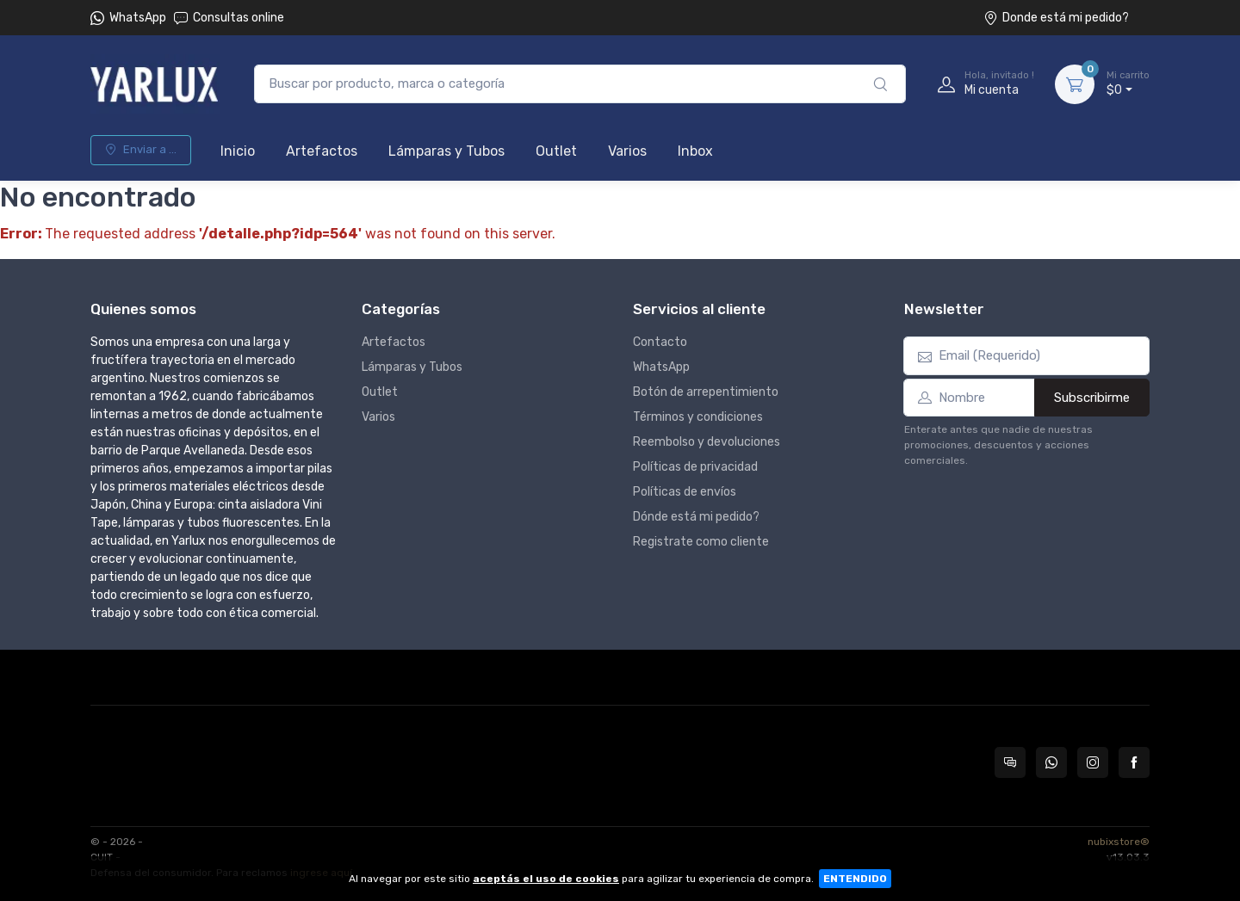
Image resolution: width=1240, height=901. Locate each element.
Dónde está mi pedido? (696, 516)
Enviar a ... (141, 149)
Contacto (660, 342)
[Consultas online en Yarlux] (1010, 762)
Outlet (556, 151)
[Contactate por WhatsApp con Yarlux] (1051, 762)
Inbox (695, 151)
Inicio (237, 151)
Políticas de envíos (684, 491)
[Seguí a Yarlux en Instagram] (1092, 762)
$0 (1128, 83)
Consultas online (229, 17)
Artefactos (321, 151)
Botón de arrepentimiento (705, 392)
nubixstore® (1119, 842)
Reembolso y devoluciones (706, 442)
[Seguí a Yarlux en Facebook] (1134, 762)
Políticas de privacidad (695, 467)
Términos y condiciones (698, 417)
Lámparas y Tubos (446, 151)
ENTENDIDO (855, 879)
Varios (627, 151)
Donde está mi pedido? (1056, 17)
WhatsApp (137, 17)
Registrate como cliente (701, 541)
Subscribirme (1092, 397)
